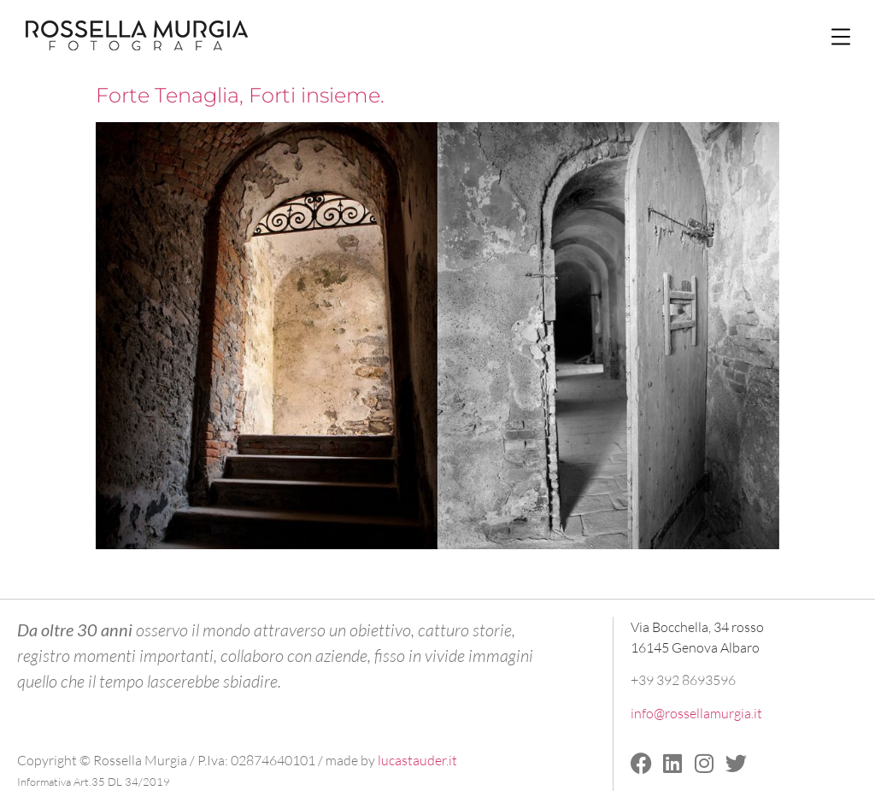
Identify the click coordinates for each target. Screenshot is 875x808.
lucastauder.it (417, 760)
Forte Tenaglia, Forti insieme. (240, 95)
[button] (840, 36)
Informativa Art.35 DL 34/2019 (93, 781)
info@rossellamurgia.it (696, 713)
